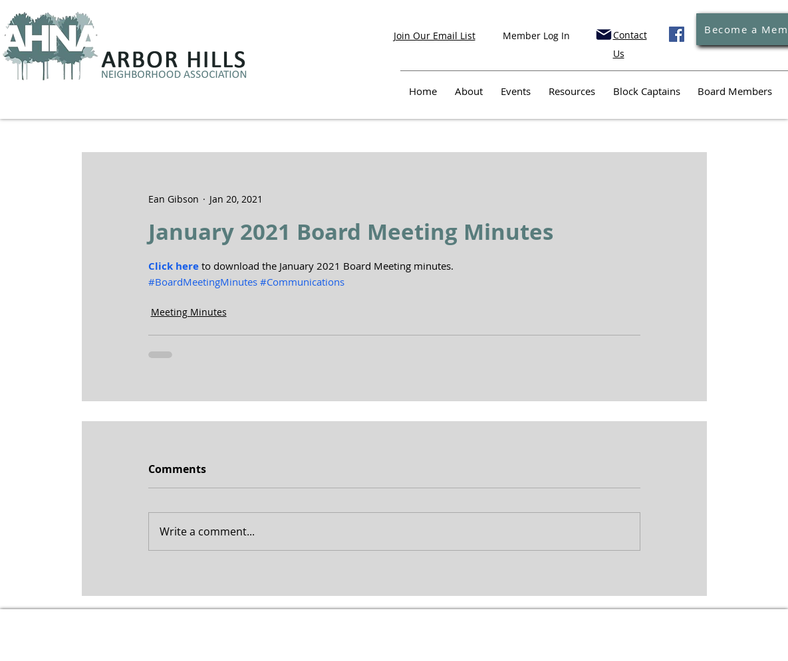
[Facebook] (676, 34)
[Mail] (603, 34)
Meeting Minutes (189, 312)
